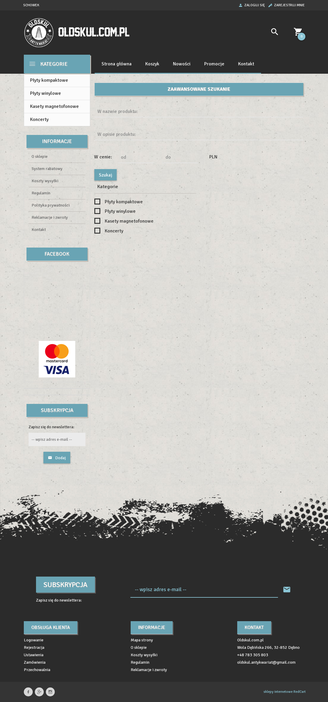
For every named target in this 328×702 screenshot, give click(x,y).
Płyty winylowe (45, 93)
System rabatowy (47, 168)
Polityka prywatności (51, 205)
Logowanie (33, 640)
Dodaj (57, 457)
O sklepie (40, 156)
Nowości (181, 64)
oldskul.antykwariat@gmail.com (266, 662)
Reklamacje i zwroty (50, 217)
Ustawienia (33, 654)
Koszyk (152, 64)
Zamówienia (35, 662)
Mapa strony (142, 640)
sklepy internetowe (278, 692)
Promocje (214, 64)
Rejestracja (34, 647)
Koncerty (39, 119)
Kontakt (246, 64)
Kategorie (48, 63)
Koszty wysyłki (45, 180)
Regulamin (41, 193)
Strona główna (116, 64)
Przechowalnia (37, 669)
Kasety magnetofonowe (54, 106)
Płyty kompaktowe (49, 80)
